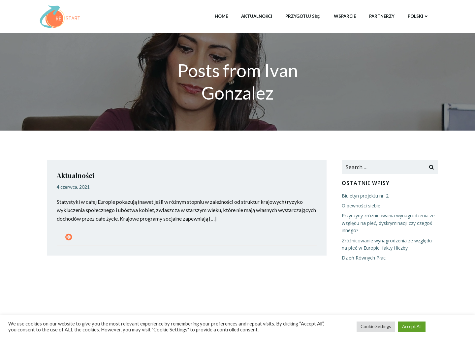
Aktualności (256, 16)
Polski (418, 16)
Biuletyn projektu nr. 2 (365, 196)
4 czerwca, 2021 (73, 187)
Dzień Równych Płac (364, 258)
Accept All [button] (412, 326)
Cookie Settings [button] (376, 326)
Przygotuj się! (303, 16)
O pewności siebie (361, 205)
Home (221, 16)
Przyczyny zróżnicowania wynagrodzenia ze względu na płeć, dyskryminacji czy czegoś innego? (388, 222)
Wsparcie (345, 16)
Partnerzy (382, 16)
